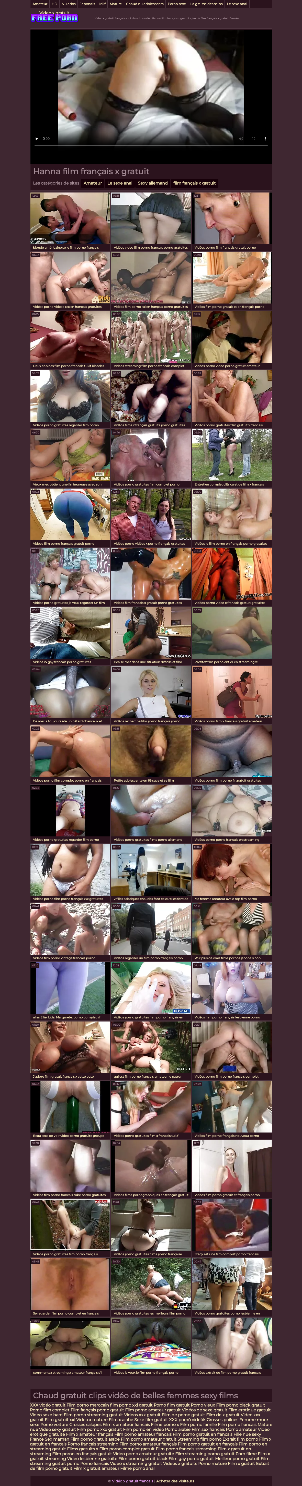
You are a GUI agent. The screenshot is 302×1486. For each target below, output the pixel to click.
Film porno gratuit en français (208, 1444)
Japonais (87, 4)
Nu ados (68, 4)
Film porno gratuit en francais (203, 1434)
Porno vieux (203, 1405)
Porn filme (246, 1453)
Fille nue (242, 1434)
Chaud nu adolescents (144, 4)
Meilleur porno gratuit (237, 1458)
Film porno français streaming (186, 1449)
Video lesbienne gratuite (92, 1458)
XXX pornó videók (188, 1419)
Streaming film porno (199, 1439)
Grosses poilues (222, 1419)
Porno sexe (177, 4)
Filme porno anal (137, 1468)
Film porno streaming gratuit (93, 1414)
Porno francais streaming (93, 1444)
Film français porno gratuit (97, 1410)
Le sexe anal (237, 4)
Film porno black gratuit (240, 1405)
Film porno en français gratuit (82, 1453)
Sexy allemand (153, 183)
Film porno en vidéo (143, 1429)
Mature (116, 4)
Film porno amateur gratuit (153, 1410)
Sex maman (57, 1439)
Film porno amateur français (148, 1444)
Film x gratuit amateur (96, 1468)
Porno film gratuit (172, 1405)
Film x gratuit (241, 1463)
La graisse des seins (206, 4)
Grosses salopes (85, 1424)
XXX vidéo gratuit (48, 1405)
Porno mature (212, 1463)
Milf (102, 4)
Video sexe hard (46, 1414)
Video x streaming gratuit (136, 1463)
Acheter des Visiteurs (175, 1481)
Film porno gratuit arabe (95, 1439)
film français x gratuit (194, 183)
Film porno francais (237, 1424)
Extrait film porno (240, 1439)
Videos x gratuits (180, 1463)
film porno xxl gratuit (131, 1405)
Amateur (39, 4)
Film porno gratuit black (142, 1458)
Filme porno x (165, 1424)
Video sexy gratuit (58, 1429)
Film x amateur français (89, 1434)
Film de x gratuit (223, 1414)
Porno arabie (178, 1429)
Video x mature (92, 1419)
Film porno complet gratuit (127, 1449)
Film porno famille (199, 1424)
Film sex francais (208, 1429)
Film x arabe (121, 1419)
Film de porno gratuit (183, 1414)
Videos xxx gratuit (142, 1414)
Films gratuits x (82, 1449)
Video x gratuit (54, 13)
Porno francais (95, 1463)
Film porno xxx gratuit (100, 1429)
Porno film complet (50, 1410)
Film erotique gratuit (249, 1410)
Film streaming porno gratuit (204, 1453)
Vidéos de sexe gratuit (205, 1410)
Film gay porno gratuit (191, 1458)
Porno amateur (241, 1429)
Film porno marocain (87, 1405)
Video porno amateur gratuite (143, 1453)
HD (54, 4)
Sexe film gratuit (151, 1419)
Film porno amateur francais (143, 1434)
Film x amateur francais (126, 1424)
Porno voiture (54, 1424)
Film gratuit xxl (60, 1419)
